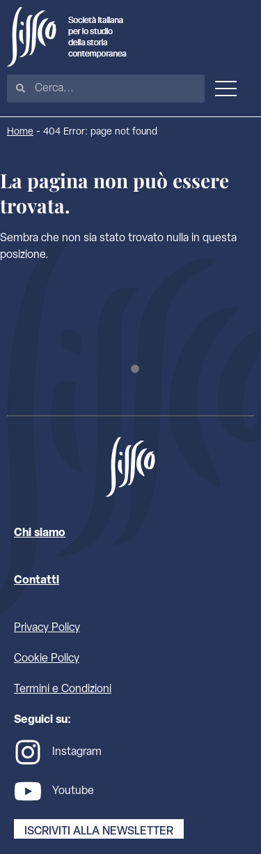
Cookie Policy (46, 658)
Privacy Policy (47, 628)
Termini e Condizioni (62, 689)
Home (20, 132)
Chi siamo (39, 533)
